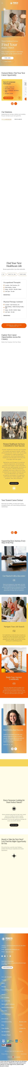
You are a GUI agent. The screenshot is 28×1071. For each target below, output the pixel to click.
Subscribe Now (7, 967)
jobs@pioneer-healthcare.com (12, 949)
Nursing (3, 986)
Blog (2, 1025)
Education (4, 1010)
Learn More (14, 488)
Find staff (8, 61)
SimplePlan (18, 1061)
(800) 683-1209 (9, 951)
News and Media (6, 1014)
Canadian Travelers (6, 989)
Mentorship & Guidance (7, 1004)
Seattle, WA (12, 274)
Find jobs (8, 58)
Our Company (5, 997)
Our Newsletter (5, 1031)
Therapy (3, 980)
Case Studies (5, 1028)
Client (20, 1025)
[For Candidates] (6, 119)
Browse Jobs (23, 1021)
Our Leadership (5, 1000)
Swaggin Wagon (6, 1035)
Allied (3, 983)
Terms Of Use (24, 1058)
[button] (15, 103)
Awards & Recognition (7, 1007)
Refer (20, 1031)
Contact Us (22, 1028)
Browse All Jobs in (14, 325)
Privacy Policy (4, 1058)
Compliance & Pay (6, 1021)
